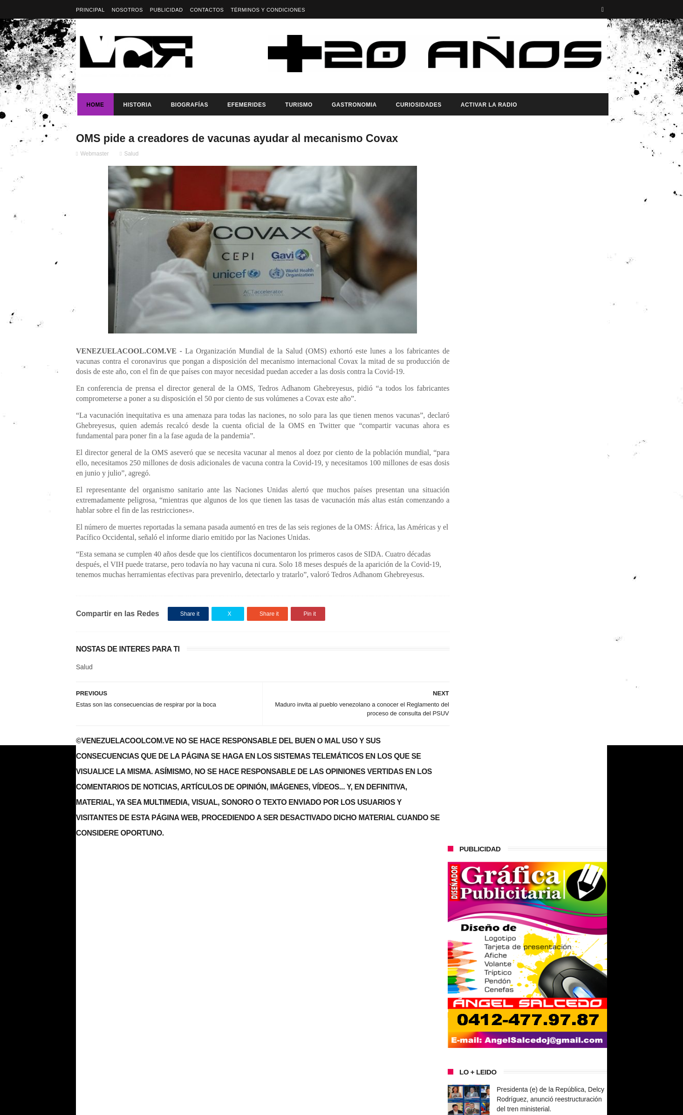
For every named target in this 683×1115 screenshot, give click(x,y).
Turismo (297, 105)
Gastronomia (353, 105)
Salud (131, 154)
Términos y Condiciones (268, 10)
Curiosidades (417, 105)
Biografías (188, 105)
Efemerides (245, 105)
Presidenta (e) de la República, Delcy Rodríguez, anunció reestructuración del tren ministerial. (550, 387)
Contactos (207, 10)
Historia (136, 105)
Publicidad (166, 10)
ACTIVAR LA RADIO (487, 105)
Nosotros (127, 10)
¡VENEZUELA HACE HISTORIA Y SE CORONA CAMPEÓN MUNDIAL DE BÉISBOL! (551, 472)
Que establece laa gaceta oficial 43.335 (363, 969)
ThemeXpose (241, 1103)
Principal (90, 10)
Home (94, 105)
